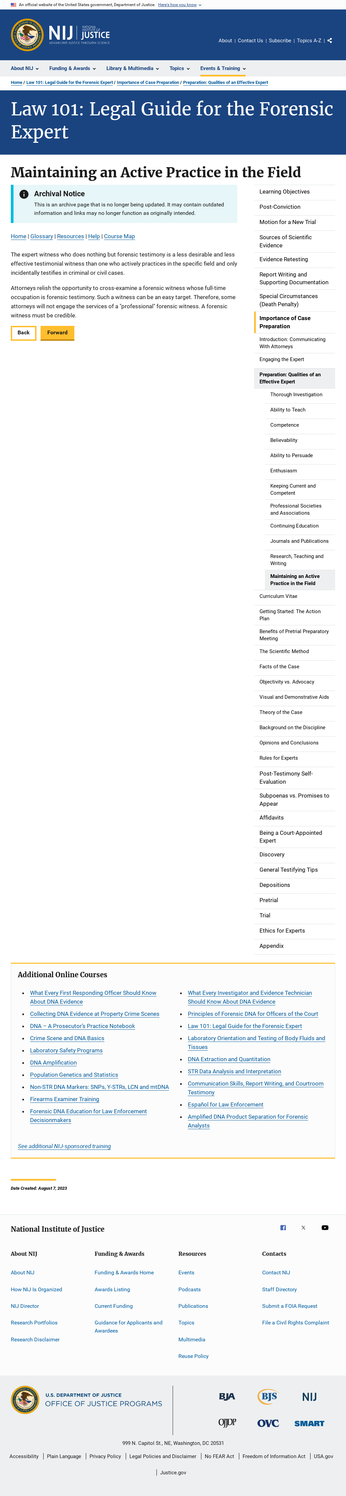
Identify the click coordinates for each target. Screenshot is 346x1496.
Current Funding (114, 1306)
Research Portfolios (34, 1322)
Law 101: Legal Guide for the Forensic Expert (69, 82)
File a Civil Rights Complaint (295, 1322)
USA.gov (323, 1456)
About (225, 41)
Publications (193, 1306)
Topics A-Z (309, 41)
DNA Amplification (53, 1062)
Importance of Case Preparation (148, 82)
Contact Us (250, 41)
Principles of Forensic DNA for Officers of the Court (253, 1013)
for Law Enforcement (226, 1104)
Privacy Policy (105, 1456)
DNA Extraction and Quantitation (229, 1059)
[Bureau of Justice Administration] (227, 1402)
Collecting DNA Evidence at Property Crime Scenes (94, 1013)
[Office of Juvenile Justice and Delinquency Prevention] (227, 1429)
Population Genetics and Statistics (74, 1074)
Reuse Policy (193, 1356)
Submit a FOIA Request (289, 1306)
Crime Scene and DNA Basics (67, 1038)
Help (94, 236)
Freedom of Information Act (274, 1456)
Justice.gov (173, 1473)
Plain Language (64, 1456)
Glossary (41, 236)
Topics (186, 1322)
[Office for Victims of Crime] (268, 1428)
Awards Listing (112, 1289)
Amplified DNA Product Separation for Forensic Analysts (248, 1121)
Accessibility (24, 1456)
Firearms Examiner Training (64, 1099)
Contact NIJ (276, 1272)
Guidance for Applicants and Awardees (129, 1326)
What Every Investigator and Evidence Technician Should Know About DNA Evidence (250, 997)
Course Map (119, 236)
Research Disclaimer (35, 1339)
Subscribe (280, 41)
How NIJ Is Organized (36, 1289)
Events (186, 1272)
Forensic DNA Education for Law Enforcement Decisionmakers (88, 1115)
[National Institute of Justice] (309, 1402)
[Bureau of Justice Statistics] (268, 1406)
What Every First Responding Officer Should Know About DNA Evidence (93, 997)
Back (24, 332)
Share (335, 45)
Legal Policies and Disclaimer (162, 1456)
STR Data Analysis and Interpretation (234, 1071)
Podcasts (189, 1289)
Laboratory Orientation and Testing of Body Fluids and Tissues (256, 1042)
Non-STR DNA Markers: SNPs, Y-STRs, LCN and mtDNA (99, 1087)
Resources (70, 236)
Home (16, 82)
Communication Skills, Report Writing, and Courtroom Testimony (256, 1088)
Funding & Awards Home (124, 1272)
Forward (57, 332)
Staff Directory (279, 1289)
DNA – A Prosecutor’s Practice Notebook (82, 1026)
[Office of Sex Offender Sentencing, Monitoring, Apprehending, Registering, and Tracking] (309, 1427)
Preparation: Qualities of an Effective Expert (225, 82)
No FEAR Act (219, 1456)
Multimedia (191, 1339)
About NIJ (22, 1272)
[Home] (79, 35)
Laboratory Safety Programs (66, 1050)
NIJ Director (25, 1306)
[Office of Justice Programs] (27, 34)
